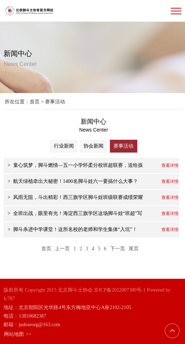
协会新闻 (96, 146)
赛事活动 (126, 146)
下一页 (116, 248)
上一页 (61, 248)
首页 (37, 101)
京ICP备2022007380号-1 (119, 289)
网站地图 (17, 333)
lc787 (9, 298)
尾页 (133, 248)
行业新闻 (65, 146)
